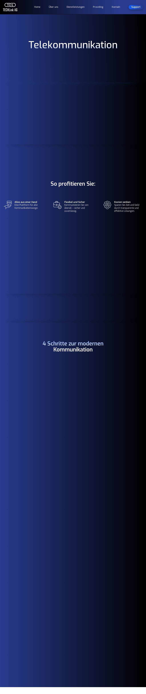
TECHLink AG (19, 642)
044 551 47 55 (73, 632)
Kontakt (116, 7)
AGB (122, 623)
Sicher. (11, 627)
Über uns (53, 7)
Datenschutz (126, 629)
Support (97, 651)
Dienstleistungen (76, 7)
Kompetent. (17, 620)
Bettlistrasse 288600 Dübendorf (74, 625)
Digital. (11, 634)
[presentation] (90, 503)
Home (37, 7)
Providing (98, 7)
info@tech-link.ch (75, 637)
